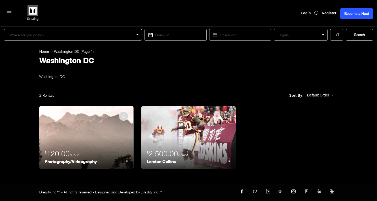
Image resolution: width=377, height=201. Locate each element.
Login (306, 13)
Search (359, 34)
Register (329, 13)
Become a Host (356, 13)
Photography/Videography (71, 161)
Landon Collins (161, 161)
